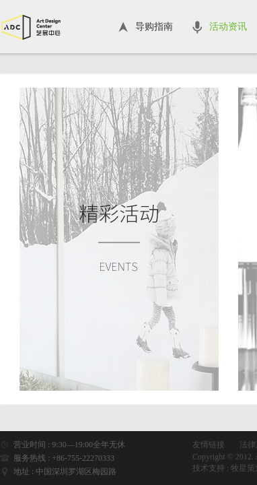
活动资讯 (228, 27)
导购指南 (154, 27)
